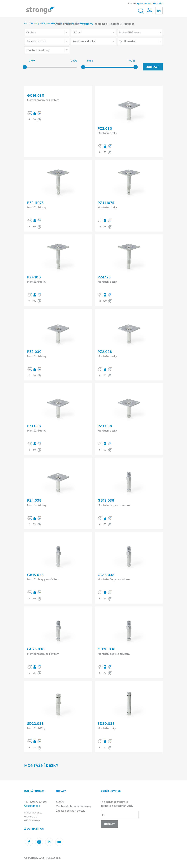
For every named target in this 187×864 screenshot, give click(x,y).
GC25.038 (36, 649)
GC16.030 (35, 95)
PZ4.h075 (106, 203)
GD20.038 (107, 649)
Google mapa (32, 806)
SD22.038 (35, 724)
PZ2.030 (105, 128)
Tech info (101, 24)
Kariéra (60, 802)
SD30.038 (106, 724)
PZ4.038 (34, 500)
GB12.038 (106, 500)
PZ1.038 (34, 426)
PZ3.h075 (35, 203)
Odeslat (109, 824)
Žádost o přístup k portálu (70, 811)
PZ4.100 (34, 277)
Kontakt (129, 24)
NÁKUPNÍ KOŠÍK (155, 4)
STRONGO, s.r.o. (52, 858)
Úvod (58, 24)
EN (159, 11)
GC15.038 (106, 575)
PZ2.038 (105, 352)
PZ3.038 (105, 426)
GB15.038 (35, 575)
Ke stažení (115, 24)
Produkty (86, 24)
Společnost (71, 24)
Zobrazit (152, 67)
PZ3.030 (34, 352)
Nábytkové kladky (49, 24)
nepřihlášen (141, 4)
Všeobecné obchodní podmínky (73, 806)
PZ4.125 (104, 277)
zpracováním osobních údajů (117, 806)
